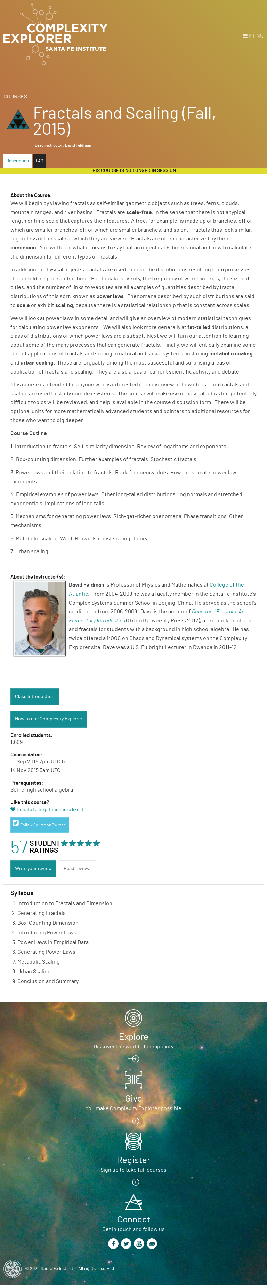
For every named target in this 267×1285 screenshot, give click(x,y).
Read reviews (78, 868)
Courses (15, 96)
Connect (133, 1219)
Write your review (33, 868)
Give (133, 1098)
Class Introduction (35, 696)
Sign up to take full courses (133, 1170)
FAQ (39, 161)
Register (133, 1160)
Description (17, 161)
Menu (256, 36)
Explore (133, 1036)
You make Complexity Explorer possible (133, 1108)
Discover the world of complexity (133, 1046)
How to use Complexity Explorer (48, 719)
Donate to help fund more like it (50, 809)
